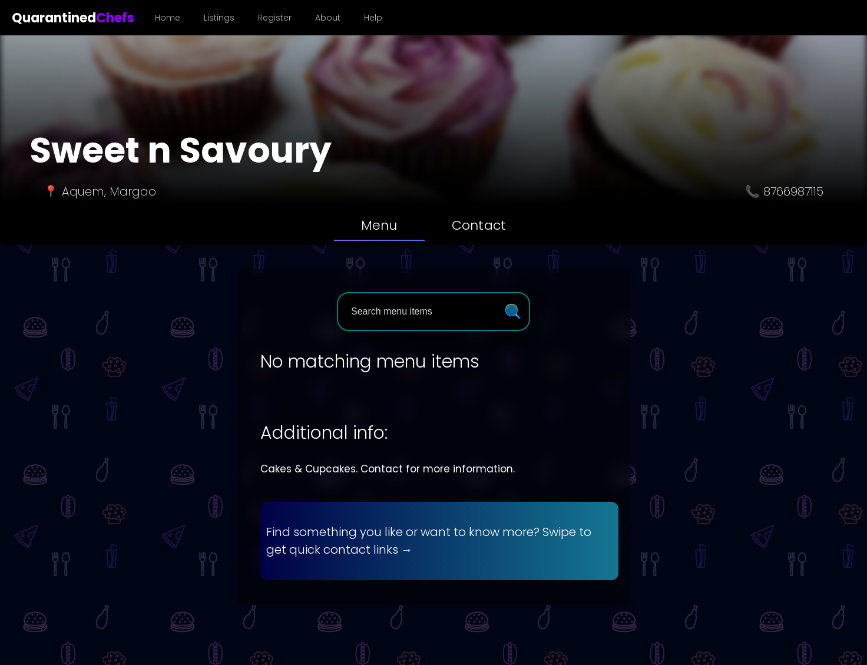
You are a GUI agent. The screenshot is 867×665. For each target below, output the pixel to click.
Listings (219, 18)
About (327, 18)
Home (167, 18)
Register (275, 18)
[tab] (379, 225)
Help (373, 18)
